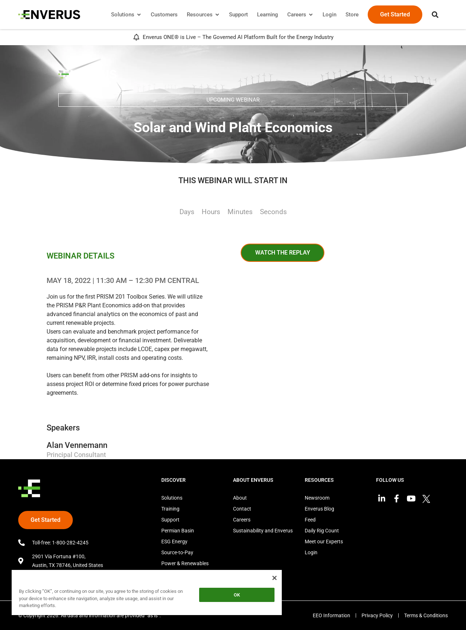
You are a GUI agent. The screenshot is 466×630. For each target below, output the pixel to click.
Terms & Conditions (426, 615)
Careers (241, 520)
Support (170, 520)
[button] (435, 14)
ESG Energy (174, 541)
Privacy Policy (377, 615)
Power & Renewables (185, 563)
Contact (242, 509)
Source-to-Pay (177, 552)
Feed (310, 520)
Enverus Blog (319, 509)
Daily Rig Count (322, 530)
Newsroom (317, 498)
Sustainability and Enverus (263, 530)
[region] (147, 593)
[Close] (274, 578)
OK (237, 595)
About (240, 498)
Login (311, 552)
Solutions (171, 498)
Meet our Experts (324, 541)
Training (170, 509)
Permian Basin (177, 530)
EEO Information (331, 615)
